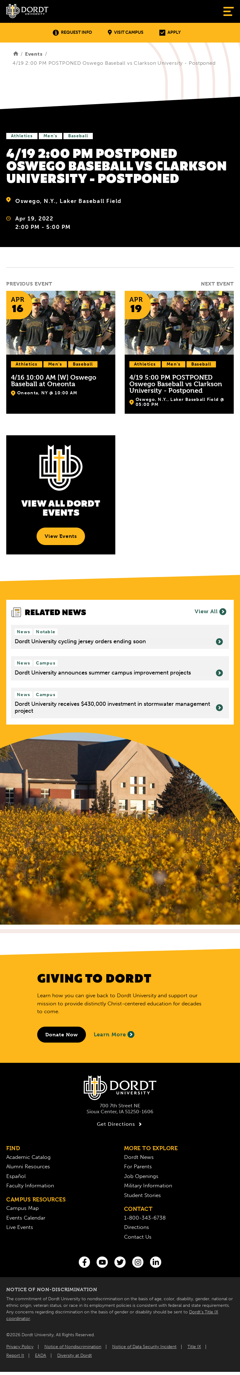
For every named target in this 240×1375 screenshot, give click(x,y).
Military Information (148, 1185)
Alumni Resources (28, 1166)
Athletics (22, 136)
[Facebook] (84, 1262)
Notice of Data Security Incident (144, 1346)
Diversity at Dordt (74, 1355)
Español (16, 1176)
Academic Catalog (28, 1157)
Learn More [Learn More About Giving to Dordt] (114, 1034)
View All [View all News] (210, 611)
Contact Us (138, 1237)
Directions (136, 1227)
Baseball (78, 136)
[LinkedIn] (155, 1262)
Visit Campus (125, 33)
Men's (50, 136)
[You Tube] (102, 1262)
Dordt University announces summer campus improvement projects (119, 673)
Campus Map (22, 1208)
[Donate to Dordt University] (61, 1035)
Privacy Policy (19, 1346)
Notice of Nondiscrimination (72, 1346)
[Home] (15, 54)
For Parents (138, 1166)
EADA (40, 1355)
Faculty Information (30, 1185)
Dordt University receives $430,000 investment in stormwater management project (119, 707)
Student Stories (142, 1195)
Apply (170, 33)
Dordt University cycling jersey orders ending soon (119, 641)
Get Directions (120, 1124)
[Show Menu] (228, 11)
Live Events (19, 1227)
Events (34, 54)
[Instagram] (137, 1262)
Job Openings (141, 1176)
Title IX (194, 1346)
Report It (15, 1355)
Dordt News (139, 1157)
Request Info (72, 33)
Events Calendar (25, 1218)
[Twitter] (120, 1262)
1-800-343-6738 (145, 1218)
